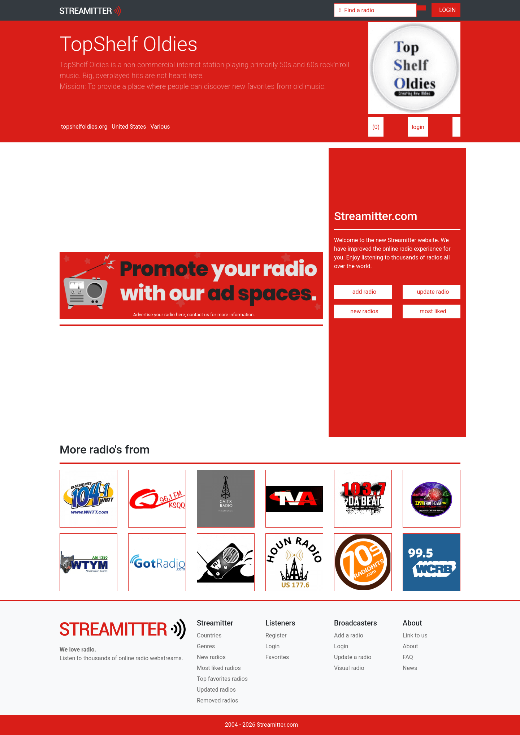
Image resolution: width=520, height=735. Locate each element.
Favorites (277, 657)
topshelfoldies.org (83, 126)
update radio (431, 291)
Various (159, 126)
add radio (363, 291)
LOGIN (446, 10)
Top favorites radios (222, 678)
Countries (209, 635)
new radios (362, 311)
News (410, 668)
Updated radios (216, 689)
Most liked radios (219, 668)
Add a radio (348, 635)
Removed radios (217, 700)
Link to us (415, 635)
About (410, 646)
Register (276, 635)
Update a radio (352, 657)
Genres (206, 646)
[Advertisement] (191, 198)
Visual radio (349, 668)
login (418, 127)
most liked (431, 311)
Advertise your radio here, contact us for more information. (193, 314)
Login (272, 646)
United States (128, 126)
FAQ (408, 657)
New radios (211, 657)
